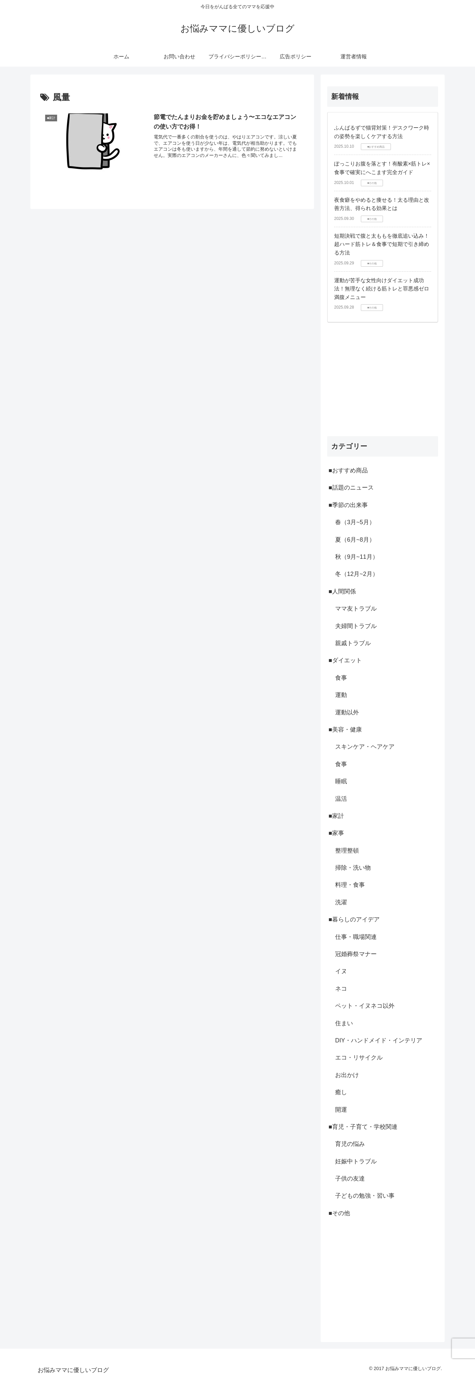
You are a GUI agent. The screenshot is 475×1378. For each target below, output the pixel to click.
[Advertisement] (382, 379)
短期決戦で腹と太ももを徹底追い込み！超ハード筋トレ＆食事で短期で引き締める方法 (381, 244)
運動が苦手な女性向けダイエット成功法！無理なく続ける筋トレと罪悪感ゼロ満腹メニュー (381, 289)
